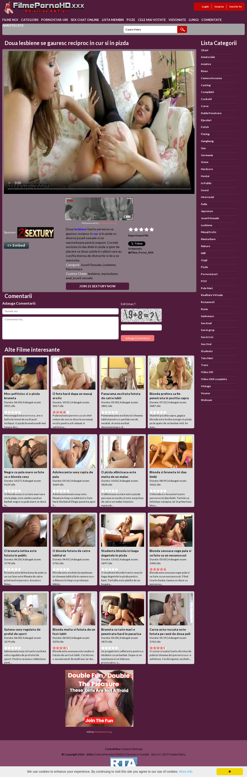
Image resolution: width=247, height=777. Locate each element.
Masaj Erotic (208, 232)
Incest (205, 190)
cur (95, 234)
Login (205, 6)
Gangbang (207, 141)
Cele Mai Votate (152, 20)
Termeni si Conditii (137, 754)
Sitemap (137, 749)
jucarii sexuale (83, 278)
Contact (126, 749)
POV (204, 281)
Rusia (204, 309)
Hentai (205, 176)
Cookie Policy (177, 754)
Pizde (204, 267)
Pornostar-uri (54, 20)
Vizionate (177, 20)
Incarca (219, 6)
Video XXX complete (214, 379)
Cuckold (206, 99)
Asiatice (206, 64)
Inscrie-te (235, 6)
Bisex (204, 71)
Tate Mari (207, 358)
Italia (204, 204)
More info (185, 771)
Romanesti (208, 302)
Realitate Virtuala (212, 295)
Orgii (204, 260)
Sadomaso (207, 316)
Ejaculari (206, 120)
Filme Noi (10, 20)
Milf (203, 253)
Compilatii (207, 92)
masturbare (109, 274)
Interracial (207, 197)
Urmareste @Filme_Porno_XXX (140, 250)
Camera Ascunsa (211, 78)
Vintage (206, 386)
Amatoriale (208, 57)
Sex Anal (206, 323)
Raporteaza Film (138, 235)
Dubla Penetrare (211, 113)
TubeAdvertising (108, 223)
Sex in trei (207, 337)
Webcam (206, 400)
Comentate (211, 20)
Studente (207, 351)
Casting (206, 85)
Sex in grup (208, 330)
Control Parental (105, 754)
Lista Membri (113, 20)
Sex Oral (206, 344)
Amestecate (13, 25)
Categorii (29, 20)
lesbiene (80, 229)
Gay (203, 148)
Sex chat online (85, 20)
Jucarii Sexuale (91, 265)
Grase (204, 162)
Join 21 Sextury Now (97, 286)
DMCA (120, 754)
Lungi (194, 20)
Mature (205, 246)
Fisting (205, 134)
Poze (131, 20)
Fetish (205, 127)
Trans (204, 365)
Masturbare (74, 269)
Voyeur (205, 393)
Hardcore (207, 169)
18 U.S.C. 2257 (160, 754)
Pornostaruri (209, 274)
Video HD (207, 372)
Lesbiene (109, 265)
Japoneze (207, 211)
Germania (207, 155)
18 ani (204, 50)
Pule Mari (207, 288)
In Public (206, 183)
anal (69, 278)
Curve (205, 106)
